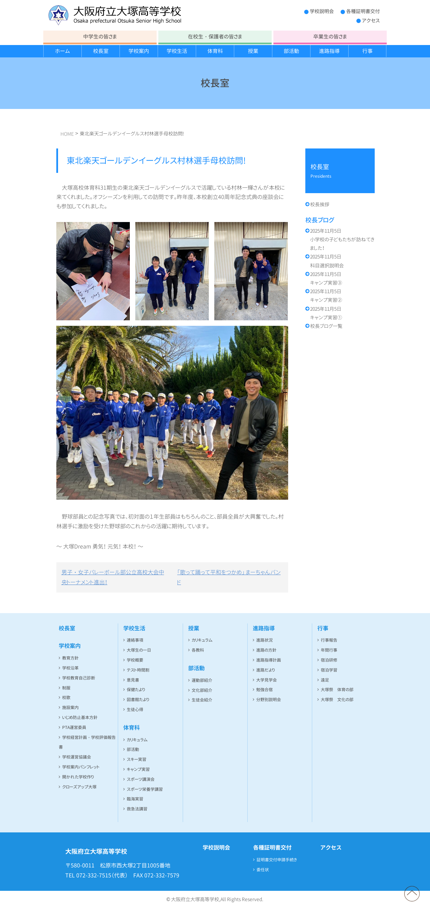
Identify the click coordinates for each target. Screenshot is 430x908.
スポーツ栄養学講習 (145, 789)
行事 (367, 51)
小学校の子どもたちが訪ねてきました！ (342, 239)
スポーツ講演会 (141, 779)
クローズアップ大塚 (79, 787)
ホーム (62, 51)
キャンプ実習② (326, 295)
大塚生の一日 (139, 650)
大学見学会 (266, 680)
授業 (253, 51)
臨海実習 (135, 799)
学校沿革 (70, 668)
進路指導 (329, 51)
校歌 (66, 697)
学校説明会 (322, 11)
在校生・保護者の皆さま (215, 36)
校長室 (101, 51)
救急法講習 (137, 809)
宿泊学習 (329, 670)
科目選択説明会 (327, 260)
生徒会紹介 (202, 700)
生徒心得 (135, 709)
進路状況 (264, 640)
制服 (66, 688)
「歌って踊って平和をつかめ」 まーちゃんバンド (229, 577)
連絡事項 (135, 640)
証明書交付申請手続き (277, 860)
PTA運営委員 (74, 727)
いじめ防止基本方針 (80, 717)
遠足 (325, 680)
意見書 (133, 680)
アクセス (371, 20)
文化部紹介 (202, 690)
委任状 (263, 870)
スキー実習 (136, 759)
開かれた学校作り (78, 777)
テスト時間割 (138, 670)
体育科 (215, 51)
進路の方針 (266, 650)
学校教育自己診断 (78, 678)
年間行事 (329, 650)
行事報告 (329, 640)
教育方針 (70, 658)
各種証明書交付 (363, 11)
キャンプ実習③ (326, 278)
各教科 (198, 650)
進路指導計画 (268, 660)
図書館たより (138, 699)
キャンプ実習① (326, 313)
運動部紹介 (202, 680)
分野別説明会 (268, 699)
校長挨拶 (319, 204)
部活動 (291, 51)
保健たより (136, 690)
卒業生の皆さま (330, 36)
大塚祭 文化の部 (337, 699)
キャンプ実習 (138, 769)
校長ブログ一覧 (326, 326)
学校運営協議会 (76, 757)
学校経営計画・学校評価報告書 (87, 742)
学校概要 (135, 660)
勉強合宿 (264, 690)
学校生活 (177, 51)
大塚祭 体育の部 (337, 690)
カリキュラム (137, 740)
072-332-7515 (93, 875)
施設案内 (70, 707)
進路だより (265, 670)
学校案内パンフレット (81, 767)
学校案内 (138, 51)
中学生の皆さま (100, 36)
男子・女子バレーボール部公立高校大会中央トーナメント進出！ (112, 577)
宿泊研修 (329, 660)
